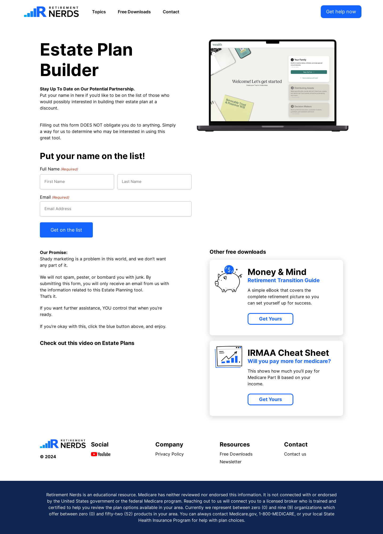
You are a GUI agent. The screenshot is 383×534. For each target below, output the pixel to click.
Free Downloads (134, 11)
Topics (99, 11)
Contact (171, 11)
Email (54, 197)
